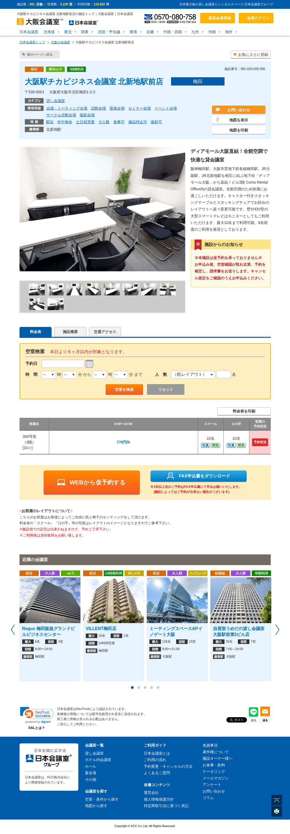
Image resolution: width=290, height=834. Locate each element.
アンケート (212, 784)
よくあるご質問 (157, 773)
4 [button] (151, 687)
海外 (229, 32)
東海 (133, 32)
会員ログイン (258, 18)
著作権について (216, 752)
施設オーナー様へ (218, 758)
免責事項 (210, 745)
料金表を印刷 (244, 411)
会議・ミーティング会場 (66, 108)
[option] (50, 625)
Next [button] (277, 629)
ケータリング (214, 771)
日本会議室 (29, 32)
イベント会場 (165, 108)
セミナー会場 (139, 108)
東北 (68, 32)
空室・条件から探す (102, 799)
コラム (208, 798)
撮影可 (156, 122)
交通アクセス (105, 332)
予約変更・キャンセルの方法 (168, 766)
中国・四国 (172, 32)
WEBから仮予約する (91, 482)
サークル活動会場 (61, 115)
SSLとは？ (36, 728)
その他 (90, 779)
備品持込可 (137, 122)
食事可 (119, 122)
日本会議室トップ (32, 42)
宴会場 (90, 773)
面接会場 (117, 108)
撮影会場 (87, 115)
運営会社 (151, 792)
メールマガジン (216, 778)
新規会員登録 (219, 18)
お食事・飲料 (214, 765)
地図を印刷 (238, 130)
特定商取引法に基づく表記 (166, 806)
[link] (37, 715)
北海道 (49, 32)
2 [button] (138, 687)
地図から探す (96, 806)
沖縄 (212, 32)
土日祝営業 (85, 122)
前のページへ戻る (40, 54)
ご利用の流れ (155, 760)
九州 (195, 32)
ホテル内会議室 (98, 760)
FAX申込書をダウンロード (198, 476)
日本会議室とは (157, 753)
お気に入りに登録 (253, 54)
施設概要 (70, 332)
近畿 (150, 32)
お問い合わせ (238, 110)
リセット (165, 389)
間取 (215, 445)
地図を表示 (238, 120)
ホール (90, 766)
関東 (84, 32)
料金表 (35, 332)
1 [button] (132, 687)
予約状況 (260, 442)
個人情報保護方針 (159, 799)
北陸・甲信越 (109, 32)
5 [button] (158, 687)
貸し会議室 (55, 101)
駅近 (50, 122)
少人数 (104, 122)
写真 (205, 445)
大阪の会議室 (60, 42)
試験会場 (98, 108)
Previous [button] (13, 629)
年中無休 (64, 122)
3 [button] (145, 687)
